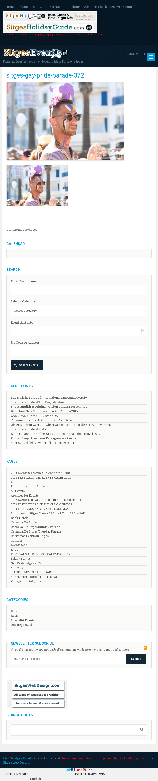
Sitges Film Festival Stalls (28, 429)
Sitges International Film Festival (34, 577)
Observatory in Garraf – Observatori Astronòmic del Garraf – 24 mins (61, 425)
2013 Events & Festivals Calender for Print (40, 473)
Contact (56, 7)
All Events (18, 491)
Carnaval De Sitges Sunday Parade (35, 527)
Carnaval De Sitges (24, 522)
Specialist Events (23, 620)
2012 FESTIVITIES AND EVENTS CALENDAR (42, 504)
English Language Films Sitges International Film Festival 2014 (55, 434)
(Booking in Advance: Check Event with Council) (101, 7)
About (23, 7)
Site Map (39, 7)
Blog (14, 611)
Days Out (17, 616)
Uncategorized (21, 625)
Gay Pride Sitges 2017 (26, 563)
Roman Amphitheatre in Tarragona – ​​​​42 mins (43, 438)
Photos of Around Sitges (28, 486)
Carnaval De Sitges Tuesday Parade (36, 531)
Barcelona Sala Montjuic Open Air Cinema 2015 (44, 411)
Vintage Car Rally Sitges (28, 581)
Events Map (19, 545)
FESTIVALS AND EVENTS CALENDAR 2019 (40, 554)
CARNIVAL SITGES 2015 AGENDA (34, 416)
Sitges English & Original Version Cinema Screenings (49, 406)
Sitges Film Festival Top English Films (37, 402)
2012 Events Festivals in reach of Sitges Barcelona (46, 500)
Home (10, 7)
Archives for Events (25, 495)
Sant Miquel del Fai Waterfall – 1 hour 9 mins (42, 443)
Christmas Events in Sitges (30, 536)
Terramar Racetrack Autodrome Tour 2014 (41, 420)
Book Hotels (19, 518)
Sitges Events (23, 758)
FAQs (14, 549)
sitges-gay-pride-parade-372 (45, 75)
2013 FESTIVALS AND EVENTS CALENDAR (40, 509)
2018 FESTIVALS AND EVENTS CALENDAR (41, 477)
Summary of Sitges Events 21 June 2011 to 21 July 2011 (48, 513)
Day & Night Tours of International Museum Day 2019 (49, 397)
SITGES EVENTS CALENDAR (31, 572)
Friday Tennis (21, 559)
